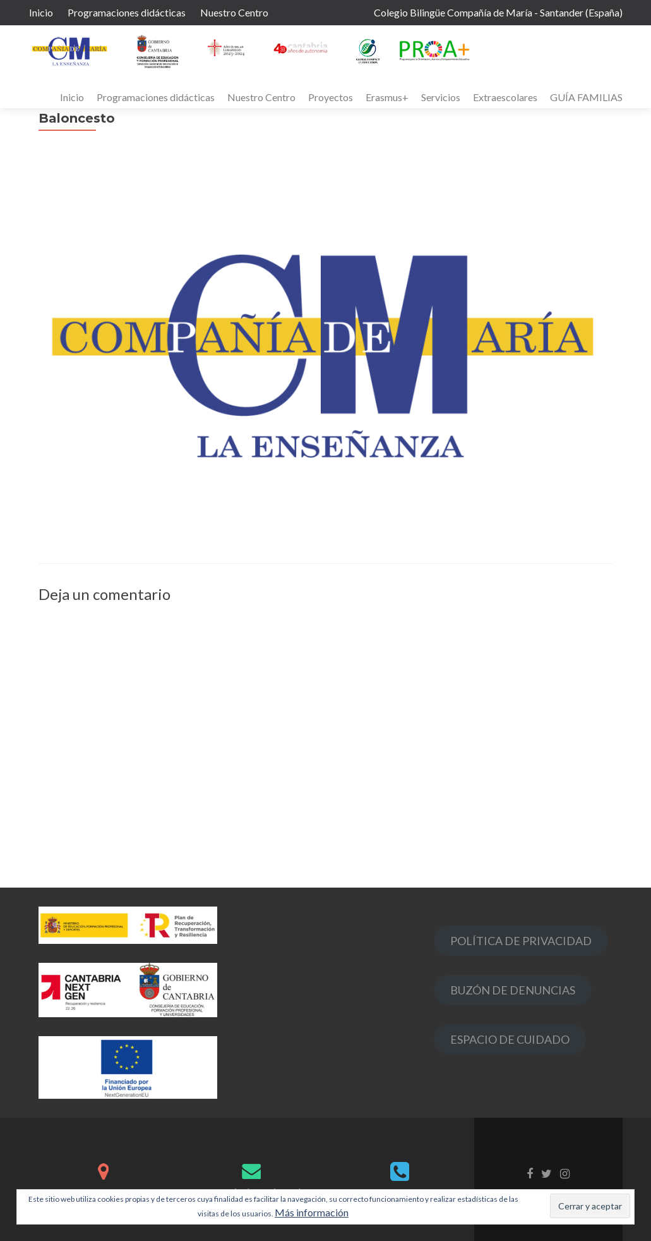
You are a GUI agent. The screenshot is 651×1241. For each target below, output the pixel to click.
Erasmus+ (387, 97)
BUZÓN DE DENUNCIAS (512, 990)
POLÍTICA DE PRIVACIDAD (521, 941)
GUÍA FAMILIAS (586, 97)
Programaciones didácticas (127, 12)
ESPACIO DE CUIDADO (510, 1039)
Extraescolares (505, 97)
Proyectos (330, 97)
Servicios (440, 97)
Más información (312, 1212)
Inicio (41, 12)
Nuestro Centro (234, 12)
